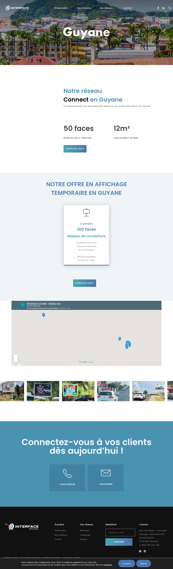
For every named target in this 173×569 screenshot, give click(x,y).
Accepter (126, 563)
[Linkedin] (145, 551)
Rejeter (143, 563)
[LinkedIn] (163, 8)
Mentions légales (51, 557)
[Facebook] (158, 8)
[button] (75, 149)
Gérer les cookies (71, 557)
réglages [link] (108, 564)
